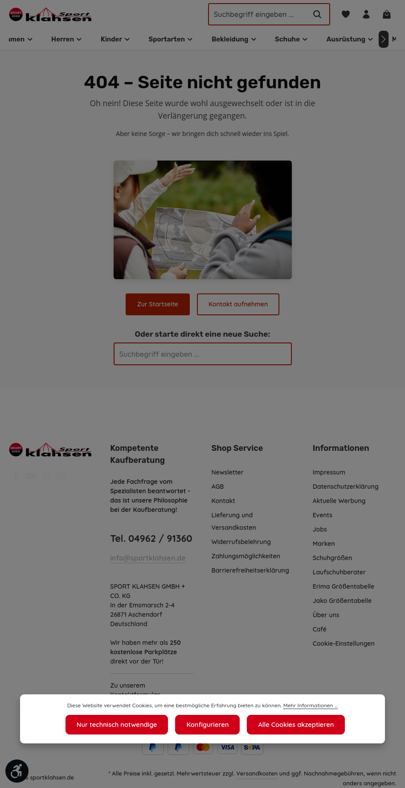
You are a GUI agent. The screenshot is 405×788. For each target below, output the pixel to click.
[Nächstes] (383, 39)
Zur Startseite (158, 304)
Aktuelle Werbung (339, 500)
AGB (218, 486)
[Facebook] (16, 478)
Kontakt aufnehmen (238, 304)
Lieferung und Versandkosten (234, 521)
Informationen (339, 448)
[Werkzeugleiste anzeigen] (17, 771)
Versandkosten (257, 773)
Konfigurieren (207, 724)
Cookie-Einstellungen (344, 643)
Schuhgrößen (333, 557)
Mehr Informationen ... (305, 706)
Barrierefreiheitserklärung (250, 570)
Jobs (320, 529)
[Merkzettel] (344, 14)
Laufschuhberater (339, 572)
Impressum (329, 472)
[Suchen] (316, 14)
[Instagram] (61, 478)
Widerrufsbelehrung (241, 541)
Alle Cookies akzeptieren (294, 724)
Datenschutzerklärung (345, 486)
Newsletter (227, 472)
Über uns (326, 615)
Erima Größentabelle (343, 586)
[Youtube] (31, 478)
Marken (324, 543)
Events (323, 515)
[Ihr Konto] (365, 14)
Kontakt (223, 500)
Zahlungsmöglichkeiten (246, 556)
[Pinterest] (47, 478)
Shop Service (237, 448)
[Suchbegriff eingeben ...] (252, 14)
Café (319, 629)
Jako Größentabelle (342, 600)
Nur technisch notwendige (119, 724)
